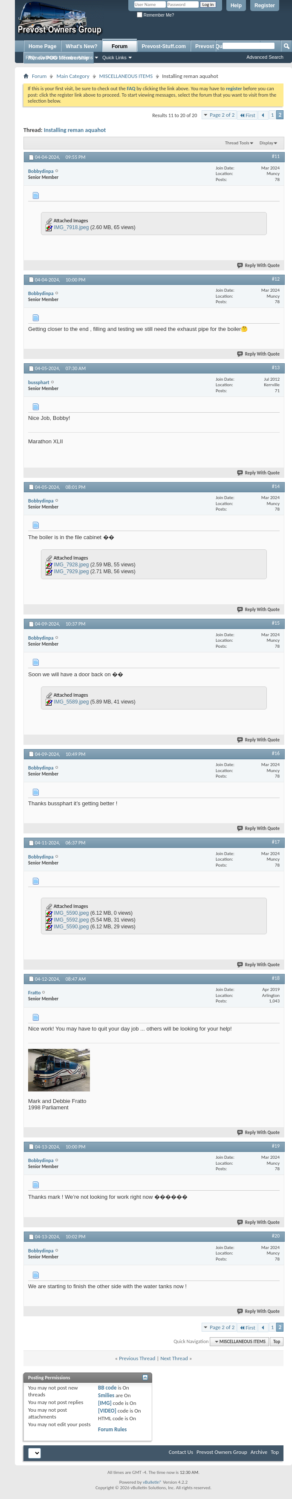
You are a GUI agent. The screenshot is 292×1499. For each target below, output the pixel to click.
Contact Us (181, 1452)
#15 (276, 623)
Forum (119, 46)
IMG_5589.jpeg (71, 702)
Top (276, 1341)
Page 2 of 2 (222, 115)
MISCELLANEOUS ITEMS (126, 76)
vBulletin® (152, 1482)
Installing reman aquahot (75, 130)
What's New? (81, 46)
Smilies (106, 1395)
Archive (259, 1452)
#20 (276, 1236)
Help (236, 6)
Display (266, 143)
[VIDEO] (107, 1410)
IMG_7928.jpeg (71, 565)
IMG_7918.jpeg (71, 227)
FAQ (30, 57)
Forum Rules (112, 1429)
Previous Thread (137, 1358)
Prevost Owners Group (222, 1452)
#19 (276, 1146)
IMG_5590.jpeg (71, 913)
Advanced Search (264, 57)
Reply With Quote (259, 265)
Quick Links (114, 57)
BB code (107, 1387)
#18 (276, 978)
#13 (276, 367)
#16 (276, 753)
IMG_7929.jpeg (71, 571)
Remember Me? (155, 15)
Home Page (42, 46)
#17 (276, 842)
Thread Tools (237, 143)
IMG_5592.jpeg (71, 920)
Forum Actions (78, 57)
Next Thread (174, 1358)
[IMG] (105, 1403)
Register (264, 6)
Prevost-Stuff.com (164, 46)
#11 (276, 156)
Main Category (72, 76)
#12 (276, 279)
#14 (276, 486)
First (247, 115)
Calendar (48, 57)
